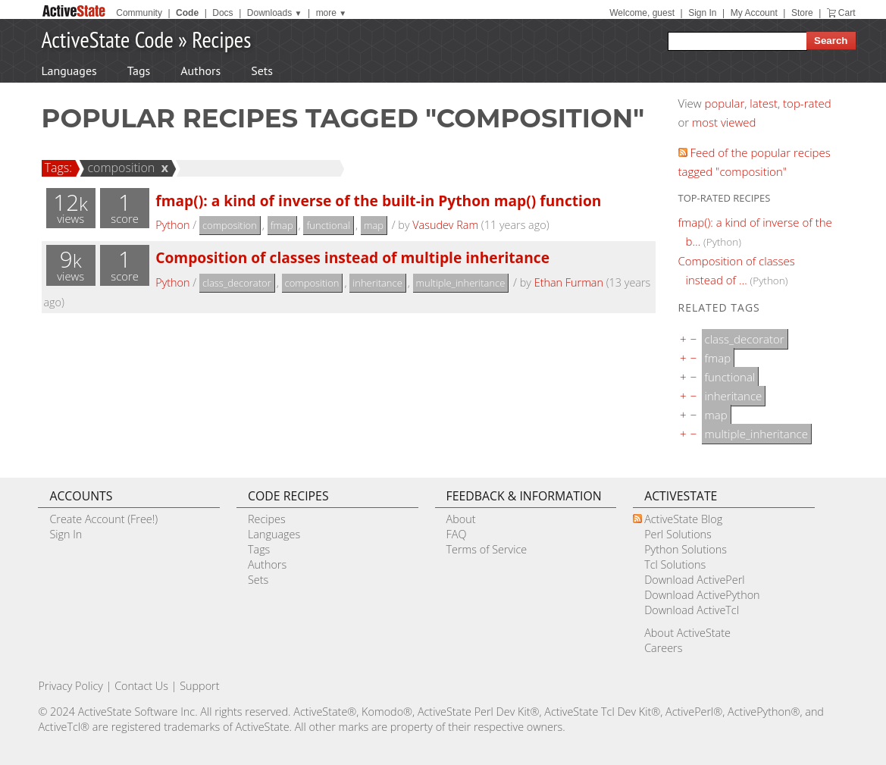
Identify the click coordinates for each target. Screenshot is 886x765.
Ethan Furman (568, 282)
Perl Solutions (678, 534)
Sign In (702, 13)
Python (172, 225)
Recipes (221, 39)
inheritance (377, 283)
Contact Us (141, 686)
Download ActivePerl (694, 579)
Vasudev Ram (445, 225)
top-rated (807, 103)
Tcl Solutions (675, 564)
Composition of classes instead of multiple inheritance (352, 257)
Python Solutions (685, 549)
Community (139, 13)
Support (199, 686)
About (461, 519)
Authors (200, 70)
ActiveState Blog (683, 519)
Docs (222, 13)
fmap (282, 225)
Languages (69, 70)
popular (725, 103)
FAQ (456, 534)
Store (802, 13)
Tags (138, 70)
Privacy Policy (70, 686)
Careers (663, 648)
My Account (754, 13)
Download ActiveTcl (691, 610)
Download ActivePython (701, 595)
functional (328, 225)
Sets (262, 70)
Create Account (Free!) (103, 519)
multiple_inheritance (461, 283)
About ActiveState (687, 632)
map (374, 225)
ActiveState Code (108, 39)
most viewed (724, 122)
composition (119, 167)
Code (187, 13)
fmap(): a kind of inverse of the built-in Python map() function (378, 200)
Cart (847, 13)
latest (764, 103)
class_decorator (236, 283)
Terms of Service (487, 549)
